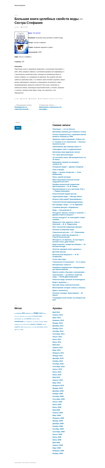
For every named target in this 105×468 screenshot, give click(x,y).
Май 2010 (56, 377)
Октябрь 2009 (58, 396)
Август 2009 (57, 402)
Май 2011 (56, 345)
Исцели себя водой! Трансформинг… (67, 199)
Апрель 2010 (57, 380)
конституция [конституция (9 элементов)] (18, 318)
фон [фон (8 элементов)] (35, 327)
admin (17, 27)
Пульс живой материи (61, 177)
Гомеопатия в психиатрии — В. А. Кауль (69, 262)
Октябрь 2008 (58, 429)
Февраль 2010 (58, 385)
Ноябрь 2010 (57, 361)
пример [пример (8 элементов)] (45, 321)
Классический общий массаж (64, 194)
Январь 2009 (57, 421)
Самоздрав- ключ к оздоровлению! (66, 149)
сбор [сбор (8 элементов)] (24, 324)
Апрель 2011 (57, 347)
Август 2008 (57, 434)
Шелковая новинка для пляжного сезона (69, 132)
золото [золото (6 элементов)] (26, 316)
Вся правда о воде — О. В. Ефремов (67, 205)
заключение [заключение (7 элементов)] (21, 316)
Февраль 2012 (58, 320)
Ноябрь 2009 (57, 394)
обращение (45, 98)
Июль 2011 (56, 339)
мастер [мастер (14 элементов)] (28, 318)
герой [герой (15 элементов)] (41, 313)
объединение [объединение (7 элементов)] (29, 321)
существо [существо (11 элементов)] (17, 327)
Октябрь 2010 (58, 364)
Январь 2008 (57, 453)
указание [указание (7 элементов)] (26, 327)
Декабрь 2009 (58, 391)
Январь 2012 (57, 323)
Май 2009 (56, 410)
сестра (56, 98)
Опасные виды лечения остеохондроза (68, 279)
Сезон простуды (59, 259)
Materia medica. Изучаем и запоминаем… (69, 272)
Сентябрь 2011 (58, 334)
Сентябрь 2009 (58, 399)
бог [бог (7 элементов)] (15, 313)
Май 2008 (56, 442)
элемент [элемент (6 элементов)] (18, 329)
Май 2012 (56, 312)
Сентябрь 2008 (58, 432)
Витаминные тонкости (61, 265)
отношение (51, 98)
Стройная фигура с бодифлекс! (65, 207)
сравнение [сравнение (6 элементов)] (44, 324)
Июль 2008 (56, 437)
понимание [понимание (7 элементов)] (41, 321)
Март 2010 (56, 383)
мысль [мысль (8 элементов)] (38, 318)
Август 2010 (57, 369)
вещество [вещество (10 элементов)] (28, 313)
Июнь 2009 (56, 407)
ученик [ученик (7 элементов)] (29, 327)
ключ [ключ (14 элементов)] (40, 316)
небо (41, 98)
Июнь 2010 (56, 375)
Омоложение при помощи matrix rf (66, 147)
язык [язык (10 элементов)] (21, 329)
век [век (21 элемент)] (23, 313)
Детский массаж (59, 252)
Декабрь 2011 (58, 326)
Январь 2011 (57, 356)
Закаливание (33, 98)
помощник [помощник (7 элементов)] (36, 321)
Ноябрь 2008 (57, 426)
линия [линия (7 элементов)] (25, 318)
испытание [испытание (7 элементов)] (30, 316)
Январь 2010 (57, 388)
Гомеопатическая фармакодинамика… (68, 202)
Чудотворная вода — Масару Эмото (67, 196)
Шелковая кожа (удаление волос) (66, 152)
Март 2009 (56, 415)
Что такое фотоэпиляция (62, 155)
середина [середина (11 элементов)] (33, 324)
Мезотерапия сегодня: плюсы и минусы (68, 288)
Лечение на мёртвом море (63, 229)
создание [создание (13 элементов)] (39, 324)
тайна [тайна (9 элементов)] (22, 327)
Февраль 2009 (58, 418)
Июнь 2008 (56, 440)
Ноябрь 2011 (57, 328)
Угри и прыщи (58, 169)
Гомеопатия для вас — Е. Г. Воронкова (68, 232)
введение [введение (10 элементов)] (18, 313)
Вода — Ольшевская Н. (62, 210)
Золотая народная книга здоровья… (67, 249)
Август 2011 (57, 337)
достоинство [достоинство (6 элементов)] (17, 316)
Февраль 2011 (58, 353)
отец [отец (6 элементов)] (33, 321)
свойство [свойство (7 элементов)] (28, 324)
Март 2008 (56, 448)
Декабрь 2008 (58, 423)
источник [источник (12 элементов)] (35, 316)
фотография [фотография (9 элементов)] (40, 327)
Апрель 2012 (57, 315)
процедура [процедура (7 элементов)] (17, 324)
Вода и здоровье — (60, 282)
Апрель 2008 (57, 445)
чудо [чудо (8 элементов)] (16, 329)
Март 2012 (56, 317)
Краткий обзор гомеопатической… (66, 285)
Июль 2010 (56, 372)
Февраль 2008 (58, 451)
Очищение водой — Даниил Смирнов (67, 167)
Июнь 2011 (56, 342)
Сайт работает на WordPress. (29, 462)
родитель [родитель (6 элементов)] (21, 324)
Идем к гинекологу (60, 290)
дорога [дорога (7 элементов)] (44, 313)
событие (61, 98)
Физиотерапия (20, 5)
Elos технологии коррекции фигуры (67, 227)
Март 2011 (56, 350)
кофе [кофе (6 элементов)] (22, 318)
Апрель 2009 (57, 413)
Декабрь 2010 (58, 358)
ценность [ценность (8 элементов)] (46, 327)
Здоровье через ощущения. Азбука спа (68, 139)
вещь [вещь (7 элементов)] (32, 313)
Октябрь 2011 (58, 331)
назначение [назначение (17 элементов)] (19, 321)
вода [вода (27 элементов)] (36, 313)
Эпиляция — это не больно (63, 129)
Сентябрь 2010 (58, 366)
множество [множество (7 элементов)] (34, 318)
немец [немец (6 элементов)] (25, 321)
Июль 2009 (56, 404)
